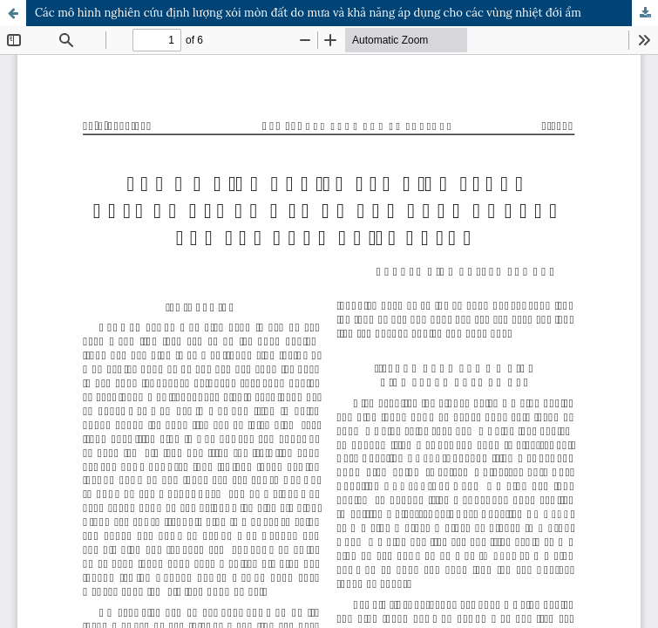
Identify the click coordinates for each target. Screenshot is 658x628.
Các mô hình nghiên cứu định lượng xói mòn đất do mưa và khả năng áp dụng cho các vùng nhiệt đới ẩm (308, 12)
